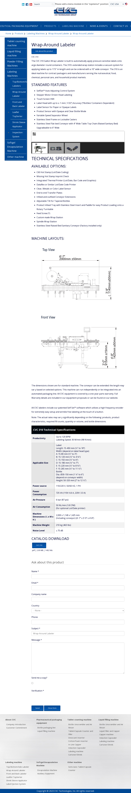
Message (36, 639)
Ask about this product (44, 51)
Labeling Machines (36, 33)
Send (37, 708)
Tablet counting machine (16, 43)
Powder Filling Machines (15, 63)
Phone (34, 617)
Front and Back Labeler (18, 104)
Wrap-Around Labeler (58, 33)
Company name (38, 594)
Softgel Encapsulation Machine (15, 146)
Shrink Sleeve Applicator (18, 124)
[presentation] (50, 698)
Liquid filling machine (14, 53)
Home (8, 33)
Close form (52, 708)
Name (35, 571)
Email (34, 582)
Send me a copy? (39, 677)
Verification (37, 690)
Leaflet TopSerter (17, 114)
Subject (35, 628)
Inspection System (17, 134)
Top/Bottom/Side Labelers (19, 83)
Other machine (15, 156)
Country (35, 605)
